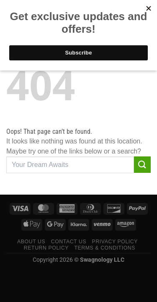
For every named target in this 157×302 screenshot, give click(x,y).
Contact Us (69, 242)
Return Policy (46, 248)
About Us (31, 242)
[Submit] (142, 164)
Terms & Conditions (104, 248)
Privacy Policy (115, 242)
